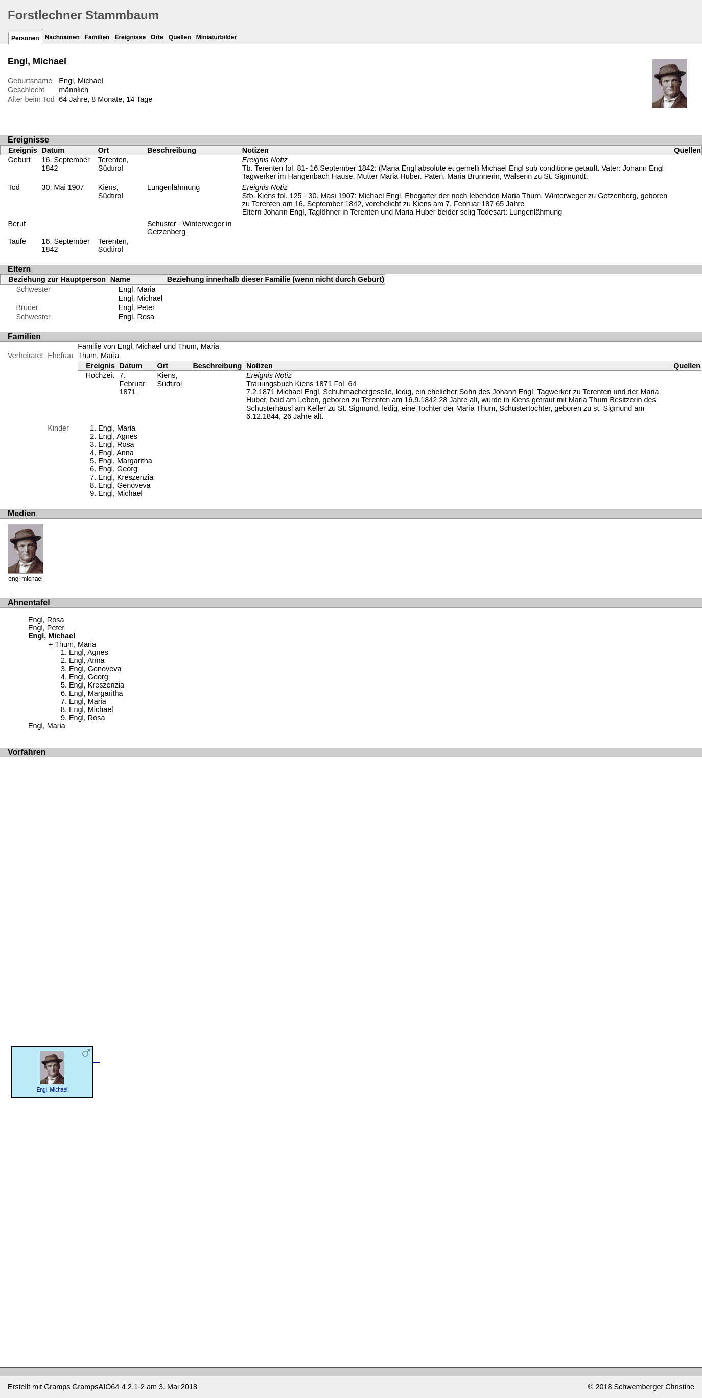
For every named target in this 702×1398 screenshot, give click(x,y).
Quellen (180, 37)
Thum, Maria (98, 355)
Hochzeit (100, 375)
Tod (14, 187)
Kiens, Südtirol (110, 191)
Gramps (57, 1387)
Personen (25, 38)
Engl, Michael (140, 298)
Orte (157, 37)
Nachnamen (62, 37)
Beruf (17, 224)
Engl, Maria (137, 289)
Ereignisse (130, 37)
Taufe (17, 241)
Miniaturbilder (216, 37)
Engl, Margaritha (125, 461)
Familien (97, 37)
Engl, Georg (117, 469)
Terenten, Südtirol (113, 164)
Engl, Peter (137, 307)
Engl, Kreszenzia (125, 477)
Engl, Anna (116, 452)
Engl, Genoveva (124, 485)
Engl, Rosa (136, 317)
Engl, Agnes (117, 436)
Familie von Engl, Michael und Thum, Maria (148, 346)
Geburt (19, 160)
